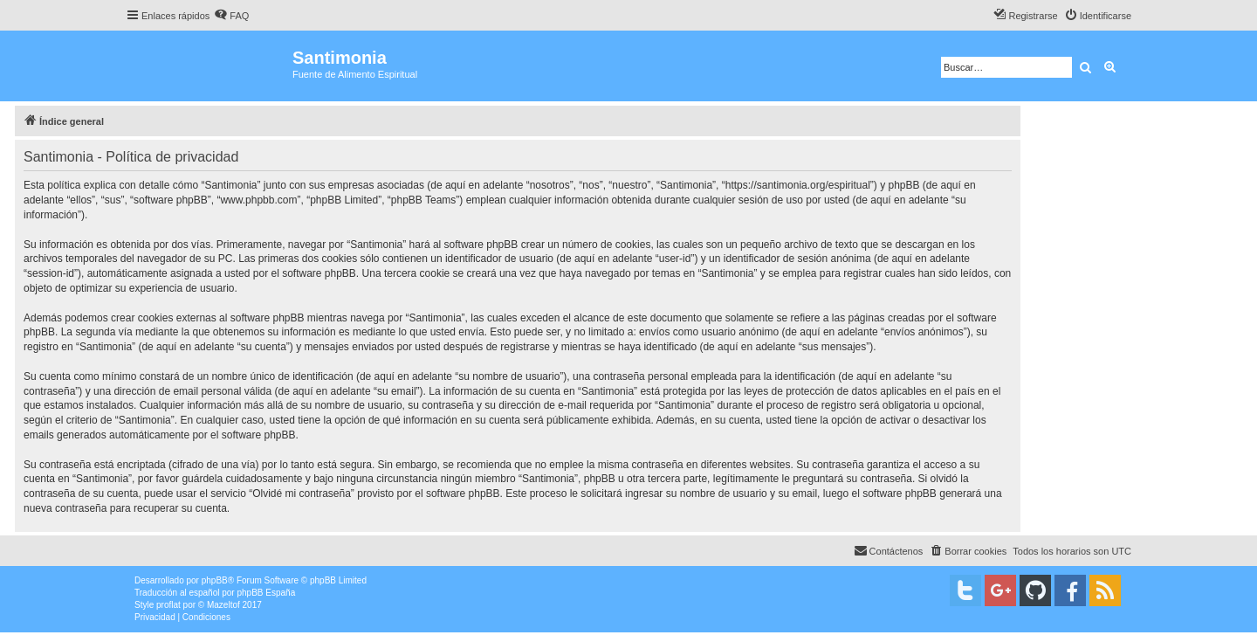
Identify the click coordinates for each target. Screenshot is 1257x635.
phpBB (215, 580)
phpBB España (266, 592)
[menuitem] (231, 15)
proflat (168, 605)
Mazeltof (223, 605)
